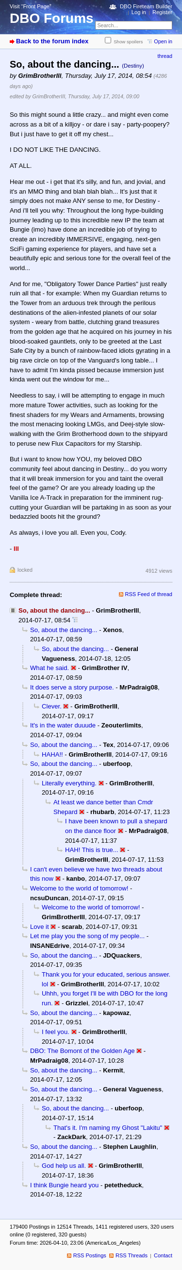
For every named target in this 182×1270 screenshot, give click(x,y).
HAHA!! (52, 754)
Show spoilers (128, 41)
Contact (163, 1255)
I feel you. (55, 1031)
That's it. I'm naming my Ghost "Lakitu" (107, 1127)
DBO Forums (52, 18)
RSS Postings (89, 1255)
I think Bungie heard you (64, 1185)
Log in (139, 12)
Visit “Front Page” (30, 6)
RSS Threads (132, 1255)
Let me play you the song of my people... (87, 936)
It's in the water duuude (63, 725)
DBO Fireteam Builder (146, 6)
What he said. (49, 667)
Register (162, 12)
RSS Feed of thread (149, 594)
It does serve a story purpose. (72, 687)
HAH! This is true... (91, 849)
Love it (39, 926)
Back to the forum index (52, 41)
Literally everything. (69, 783)
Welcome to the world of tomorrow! (79, 888)
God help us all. (64, 1165)
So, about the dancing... (63, 630)
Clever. (52, 706)
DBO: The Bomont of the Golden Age (82, 1050)
